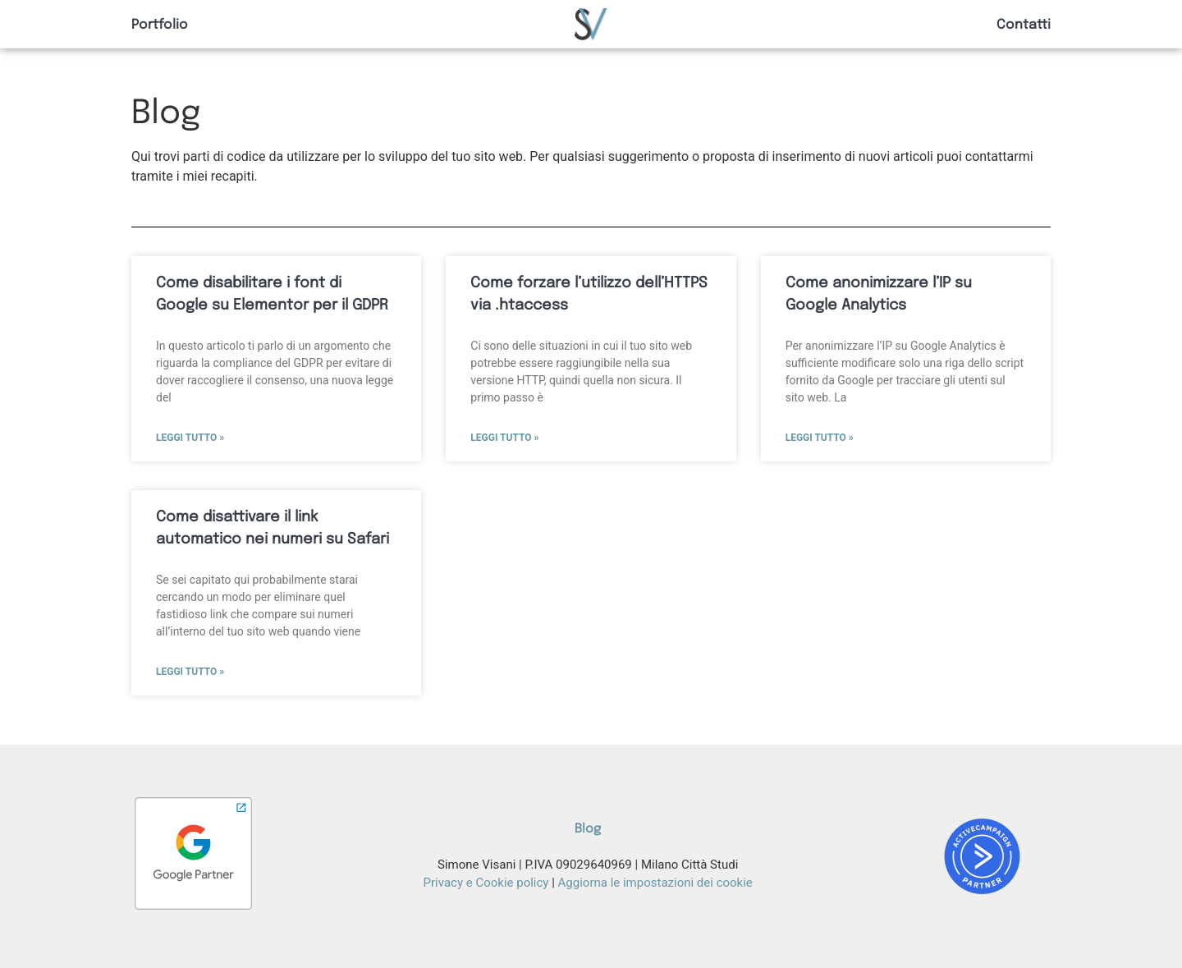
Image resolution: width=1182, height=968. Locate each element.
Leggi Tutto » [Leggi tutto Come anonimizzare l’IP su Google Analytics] (820, 437)
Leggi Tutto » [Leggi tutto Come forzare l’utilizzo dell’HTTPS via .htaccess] (504, 437)
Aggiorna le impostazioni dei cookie (655, 882)
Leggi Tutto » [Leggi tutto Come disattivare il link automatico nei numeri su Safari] (190, 671)
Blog (588, 829)
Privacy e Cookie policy (486, 882)
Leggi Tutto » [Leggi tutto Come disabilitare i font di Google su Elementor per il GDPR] (190, 437)
